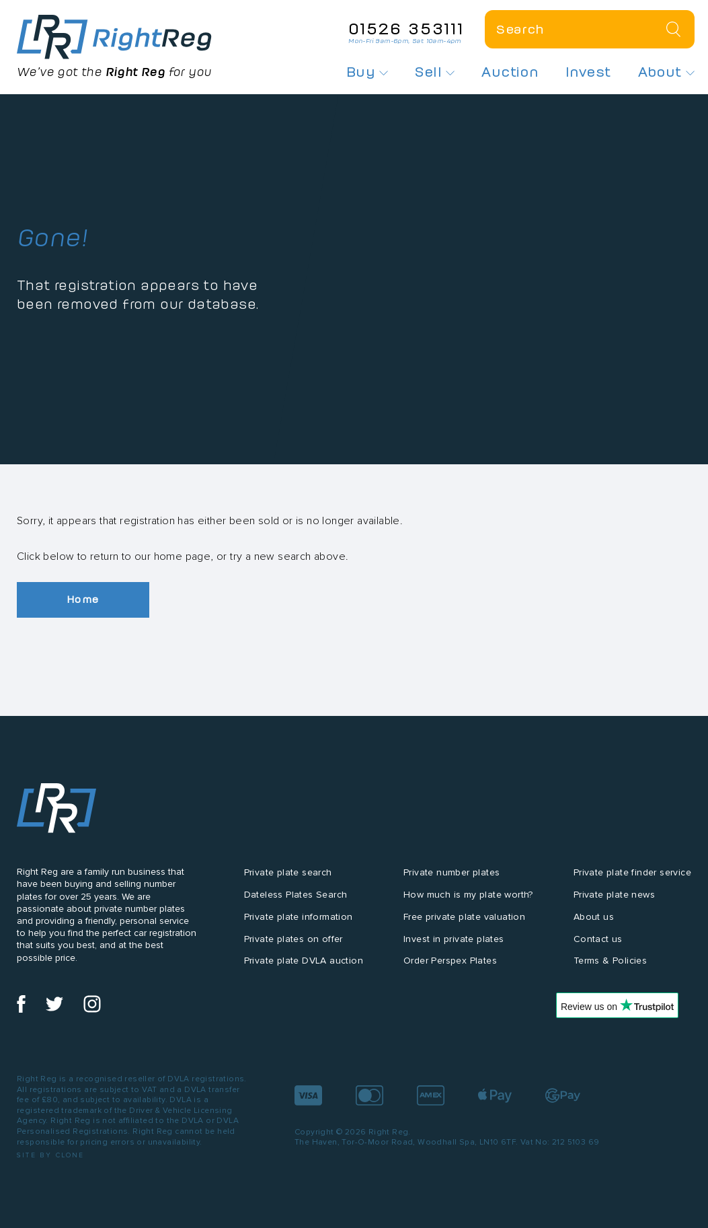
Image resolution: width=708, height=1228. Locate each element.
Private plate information (298, 917)
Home (84, 600)
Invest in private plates (453, 939)
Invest (588, 72)
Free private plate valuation (464, 917)
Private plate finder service (632, 872)
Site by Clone (51, 1155)
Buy (367, 72)
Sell (435, 72)
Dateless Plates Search (296, 895)
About (666, 72)
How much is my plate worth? (468, 895)
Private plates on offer (293, 939)
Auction (510, 72)
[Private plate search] (590, 29)
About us (594, 917)
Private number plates (451, 872)
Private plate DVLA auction (303, 961)
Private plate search (288, 872)
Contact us (598, 939)
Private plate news (614, 895)
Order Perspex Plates (450, 961)
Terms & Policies (610, 961)
